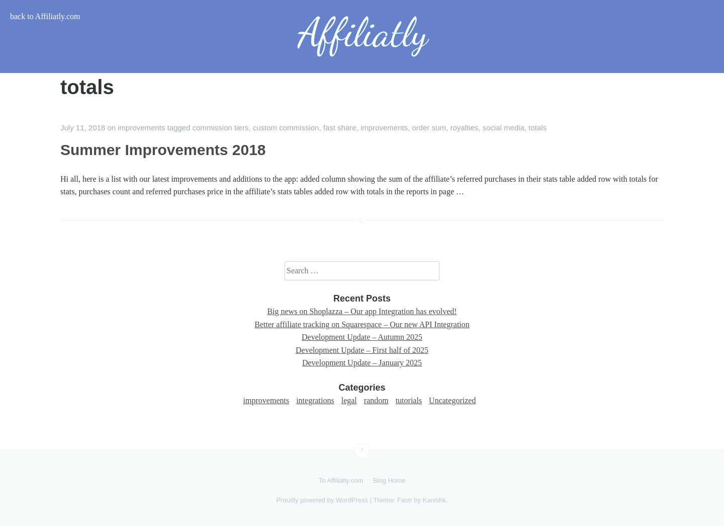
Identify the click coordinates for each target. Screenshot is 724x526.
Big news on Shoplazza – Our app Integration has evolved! (362, 311)
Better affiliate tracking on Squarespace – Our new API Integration (362, 324)
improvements (141, 127)
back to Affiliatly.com (45, 16)
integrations (315, 400)
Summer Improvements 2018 (163, 149)
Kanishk (434, 500)
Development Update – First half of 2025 (362, 350)
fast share (339, 127)
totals (537, 127)
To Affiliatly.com (341, 480)
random (376, 400)
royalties (464, 127)
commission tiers (221, 127)
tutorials (409, 400)
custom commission (286, 127)
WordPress (352, 500)
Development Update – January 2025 (362, 362)
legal (349, 400)
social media (503, 127)
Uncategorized (452, 400)
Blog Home (389, 480)
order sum (429, 127)
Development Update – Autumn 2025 (362, 337)
